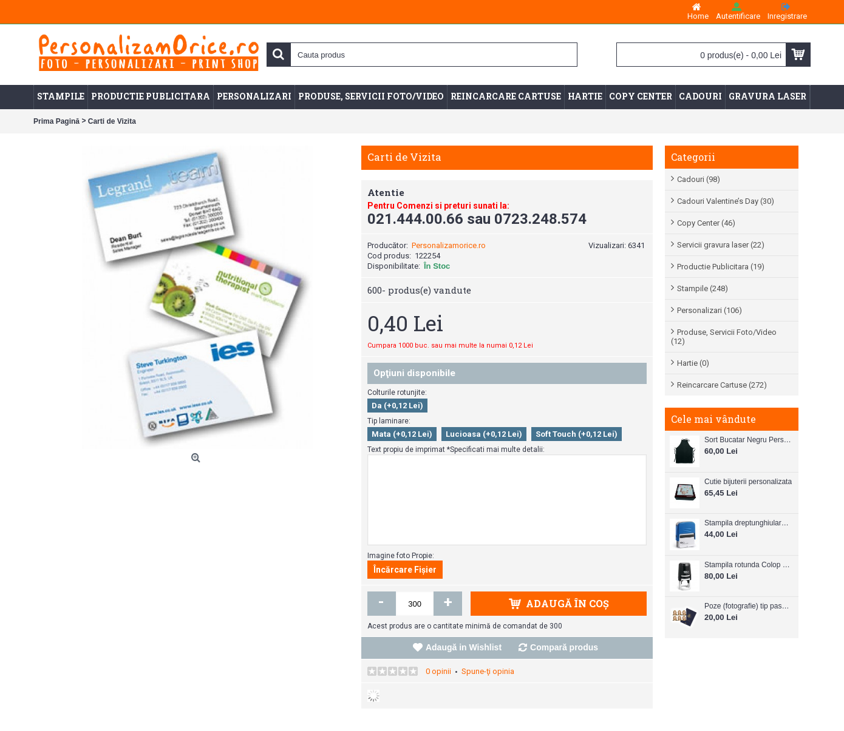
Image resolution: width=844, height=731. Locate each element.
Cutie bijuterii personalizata (748, 481)
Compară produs (564, 647)
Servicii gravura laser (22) (720, 244)
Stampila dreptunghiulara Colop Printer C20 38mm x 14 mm (748, 523)
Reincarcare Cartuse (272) (722, 384)
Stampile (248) (702, 288)
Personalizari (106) (709, 310)
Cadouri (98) (698, 179)
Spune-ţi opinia (487, 671)
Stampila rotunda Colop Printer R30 (748, 565)
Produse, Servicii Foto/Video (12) (724, 337)
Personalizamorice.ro (449, 245)
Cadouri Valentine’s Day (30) (725, 201)
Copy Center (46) (706, 222)
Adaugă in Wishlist (464, 647)
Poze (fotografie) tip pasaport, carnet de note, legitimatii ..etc (748, 606)
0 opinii (438, 671)
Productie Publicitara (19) (720, 266)
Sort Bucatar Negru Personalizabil (748, 440)
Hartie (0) (693, 363)
